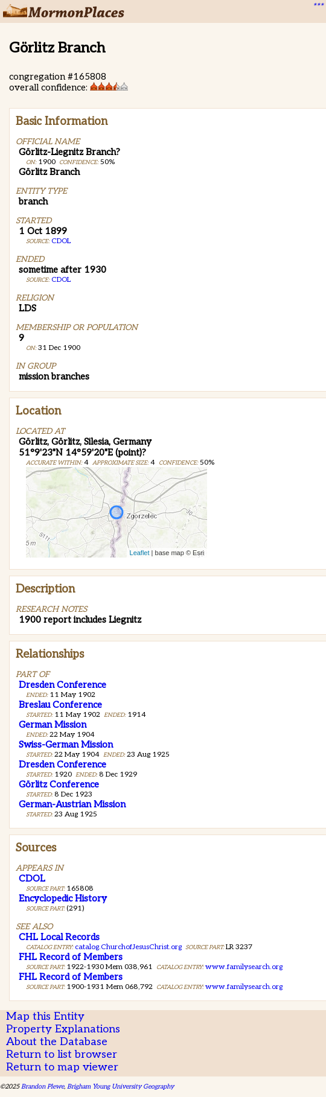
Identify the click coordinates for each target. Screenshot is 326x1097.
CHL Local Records (59, 937)
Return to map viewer (62, 1067)
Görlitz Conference (59, 784)
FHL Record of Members (71, 957)
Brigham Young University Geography (120, 1086)
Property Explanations (63, 1029)
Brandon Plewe (42, 1086)
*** (317, 6)
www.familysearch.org (244, 966)
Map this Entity (45, 1016)
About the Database (56, 1041)
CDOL (61, 241)
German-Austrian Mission (72, 804)
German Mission (52, 724)
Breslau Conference (60, 704)
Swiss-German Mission (66, 744)
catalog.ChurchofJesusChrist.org (128, 947)
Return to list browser (61, 1054)
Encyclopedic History (63, 898)
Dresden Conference (62, 684)
